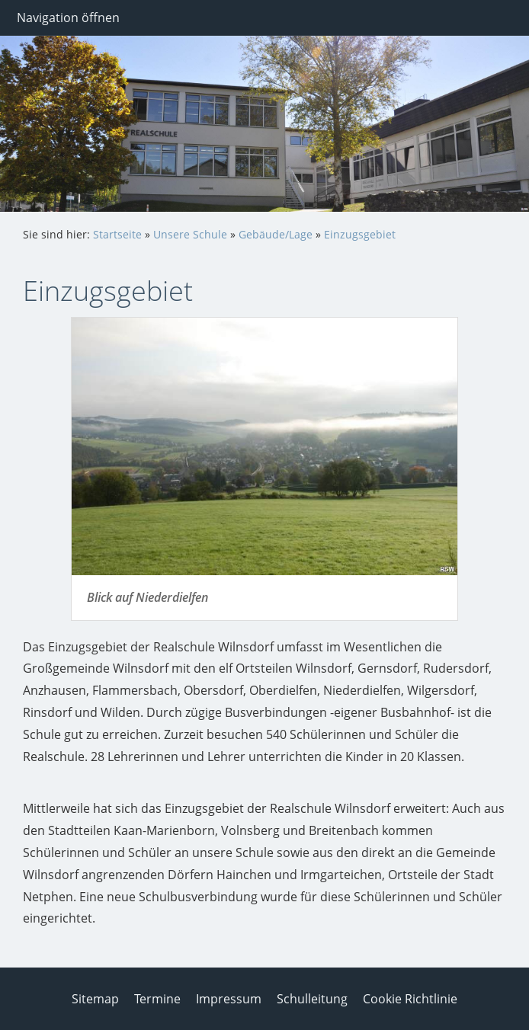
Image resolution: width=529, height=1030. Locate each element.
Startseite (117, 234)
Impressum (228, 998)
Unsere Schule (190, 234)
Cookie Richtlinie (410, 998)
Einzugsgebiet (360, 234)
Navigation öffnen (68, 17)
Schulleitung (312, 998)
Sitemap (95, 998)
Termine (157, 998)
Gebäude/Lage (276, 234)
